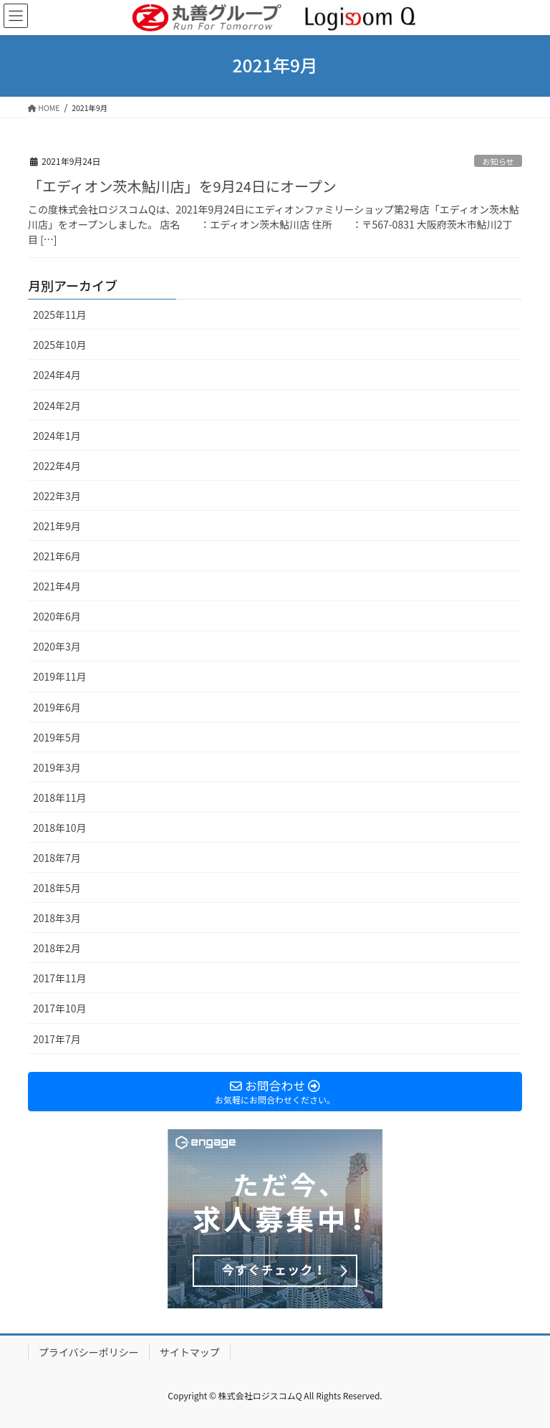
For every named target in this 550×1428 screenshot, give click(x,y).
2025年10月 (60, 344)
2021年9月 (57, 526)
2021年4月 (57, 586)
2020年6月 (57, 616)
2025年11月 (60, 314)
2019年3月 (57, 767)
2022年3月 (57, 496)
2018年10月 (60, 827)
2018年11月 (60, 797)
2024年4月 (57, 375)
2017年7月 (57, 1039)
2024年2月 (57, 405)
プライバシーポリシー (89, 1352)
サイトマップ (190, 1352)
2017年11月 (60, 978)
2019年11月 (60, 676)
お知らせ (498, 161)
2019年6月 (57, 707)
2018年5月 (57, 888)
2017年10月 (60, 1008)
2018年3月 (57, 918)
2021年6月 (57, 556)
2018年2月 (57, 948)
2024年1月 (57, 435)
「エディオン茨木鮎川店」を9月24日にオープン (182, 186)
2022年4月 (57, 466)
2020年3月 (57, 646)
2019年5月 (57, 737)
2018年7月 (57, 857)
